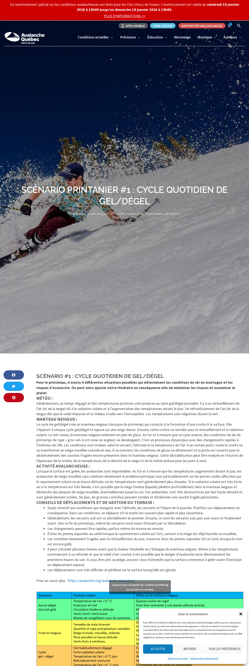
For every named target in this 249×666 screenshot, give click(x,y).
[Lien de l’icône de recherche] (238, 25)
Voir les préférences (225, 649)
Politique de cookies (178, 658)
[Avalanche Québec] (24, 37)
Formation (135, 214)
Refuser (190, 649)
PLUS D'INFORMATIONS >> (124, 16)
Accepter (158, 649)
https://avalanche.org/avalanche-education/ (101, 580)
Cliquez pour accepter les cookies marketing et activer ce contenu (140, 587)
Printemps (154, 214)
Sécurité (172, 214)
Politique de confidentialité (204, 658)
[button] (241, 614)
